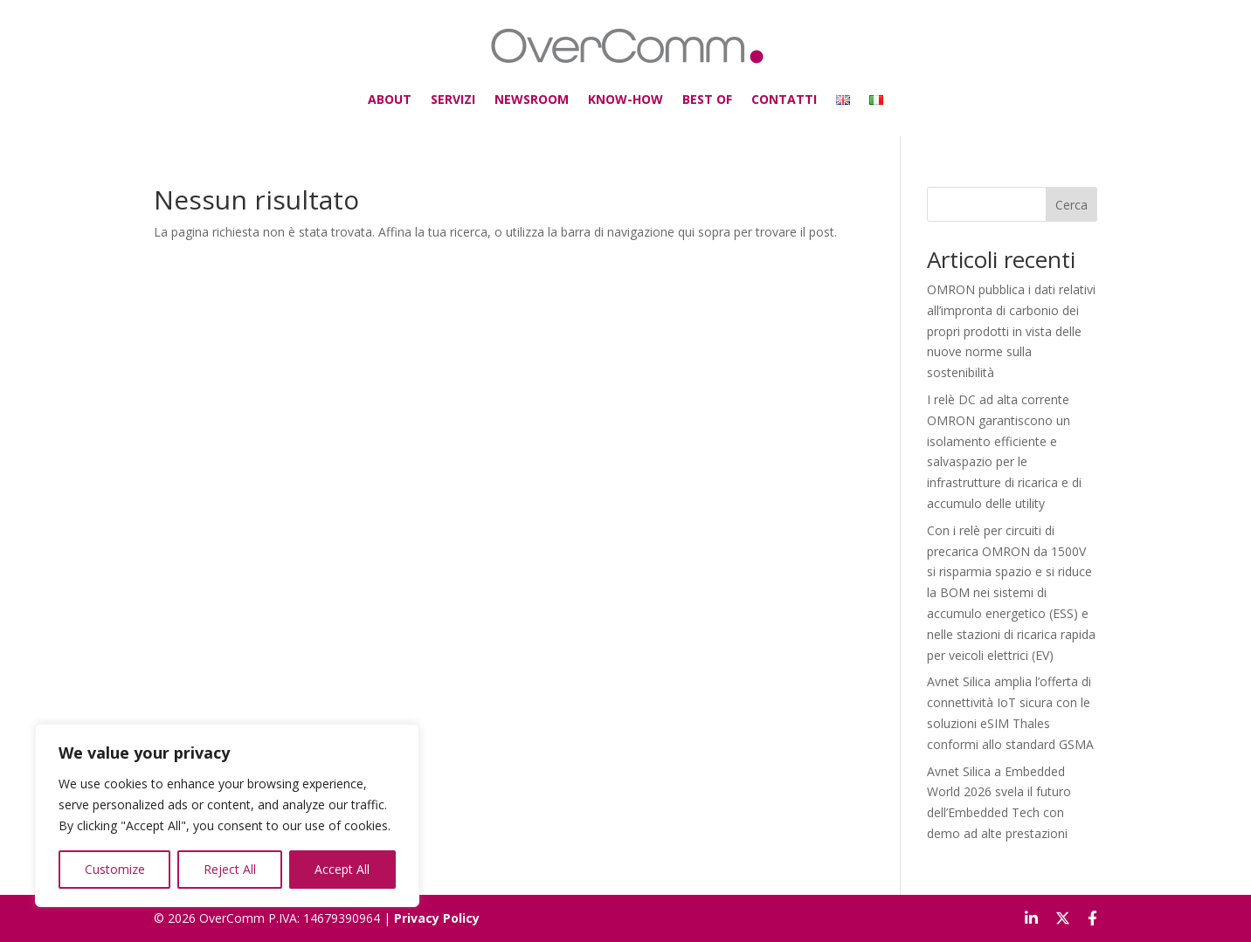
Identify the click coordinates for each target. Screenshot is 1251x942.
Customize (115, 869)
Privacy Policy (437, 918)
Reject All (230, 869)
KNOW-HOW (625, 92)
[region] (227, 815)
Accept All (342, 869)
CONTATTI (746, 92)
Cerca (1071, 204)
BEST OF (687, 92)
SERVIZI (494, 92)
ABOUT (446, 92)
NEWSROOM (554, 92)
